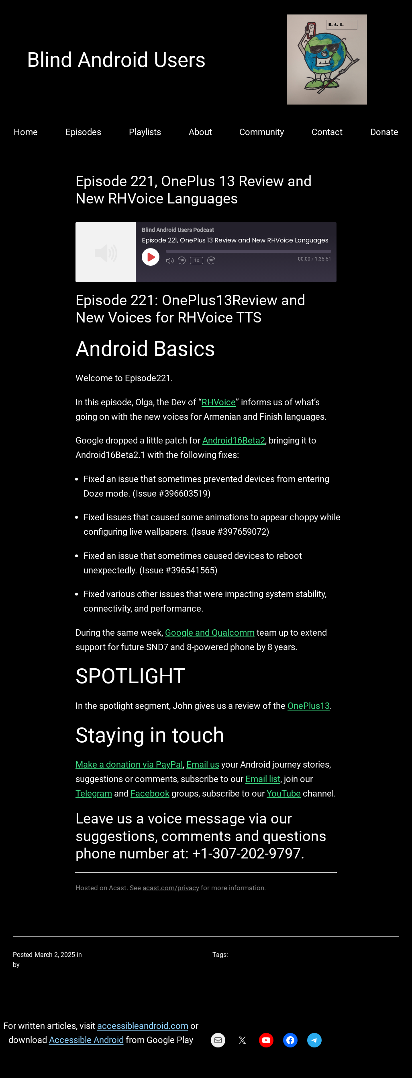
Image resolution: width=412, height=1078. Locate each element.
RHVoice (219, 402)
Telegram (93, 793)
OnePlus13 (309, 705)
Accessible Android (86, 1040)
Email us (202, 764)
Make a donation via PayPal (129, 764)
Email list (262, 779)
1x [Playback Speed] (196, 260)
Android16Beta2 (233, 440)
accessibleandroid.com (142, 1026)
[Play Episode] (150, 257)
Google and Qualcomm (210, 632)
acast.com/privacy (171, 888)
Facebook (150, 793)
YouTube (284, 793)
